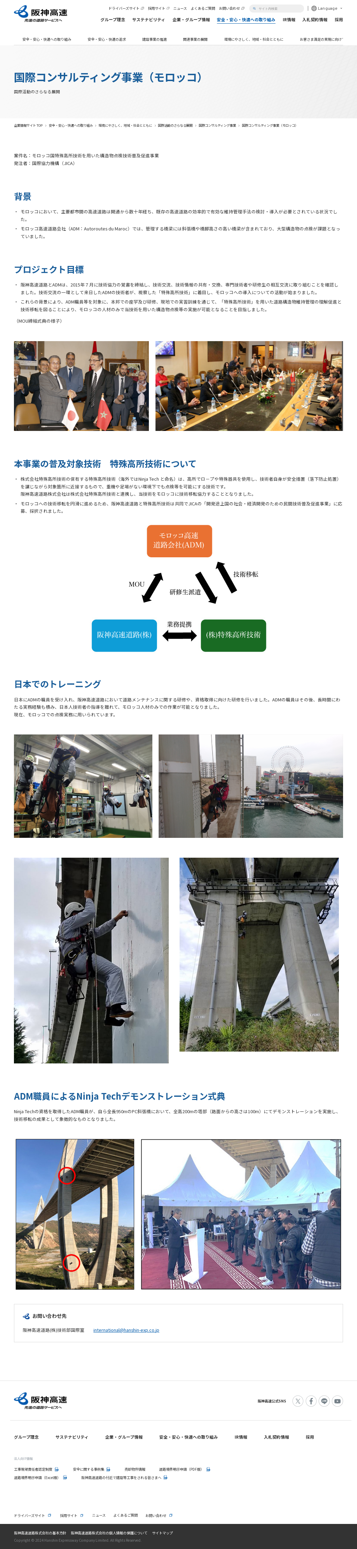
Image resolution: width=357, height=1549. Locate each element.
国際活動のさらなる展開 (175, 125)
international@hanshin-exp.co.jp (126, 1330)
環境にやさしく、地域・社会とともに (253, 39)
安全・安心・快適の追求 (107, 39)
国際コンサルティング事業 (217, 125)
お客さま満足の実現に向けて (322, 39)
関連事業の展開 (195, 39)
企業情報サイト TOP (28, 125)
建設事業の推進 (154, 39)
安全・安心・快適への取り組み (46, 39)
